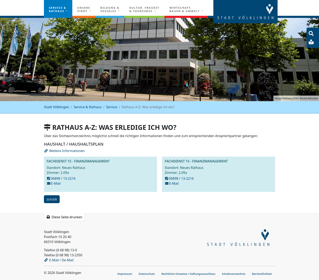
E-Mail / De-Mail (59, 260)
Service (111, 107)
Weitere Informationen (64, 151)
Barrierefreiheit (262, 274)
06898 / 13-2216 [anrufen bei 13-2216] (61, 178)
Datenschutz (147, 274)
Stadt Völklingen (56, 107)
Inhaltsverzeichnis (233, 274)
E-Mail (54, 183)
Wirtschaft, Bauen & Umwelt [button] (185, 9)
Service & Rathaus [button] (57, 9)
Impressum (124, 274)
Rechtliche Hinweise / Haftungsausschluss (188, 274)
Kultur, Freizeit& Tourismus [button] (144, 9)
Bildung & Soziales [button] (109, 9)
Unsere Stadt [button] (83, 9)
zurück (51, 199)
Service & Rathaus (88, 107)
